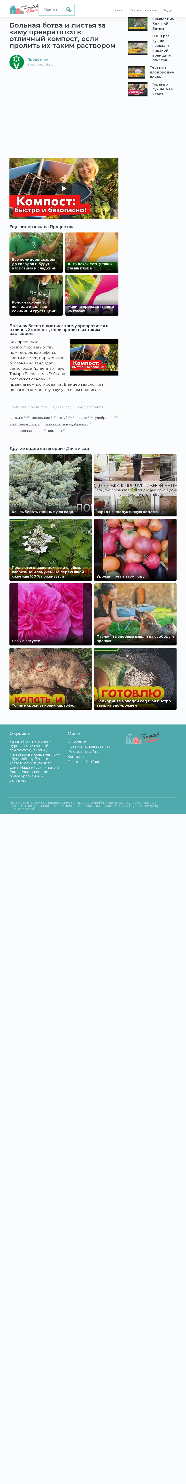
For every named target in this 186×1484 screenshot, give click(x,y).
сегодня (19, 417)
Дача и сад (62, 407)
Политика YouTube (84, 762)
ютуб (66, 417)
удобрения (106, 417)
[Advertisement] (63, 105)
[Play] (64, 188)
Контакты (76, 756)
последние (44, 417)
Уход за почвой (90, 407)
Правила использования (89, 746)
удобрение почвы (25, 424)
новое (85, 417)
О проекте (77, 741)
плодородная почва (27, 430)
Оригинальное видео (28, 407)
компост (57, 430)
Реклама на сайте (83, 751)
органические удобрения (68, 424)
